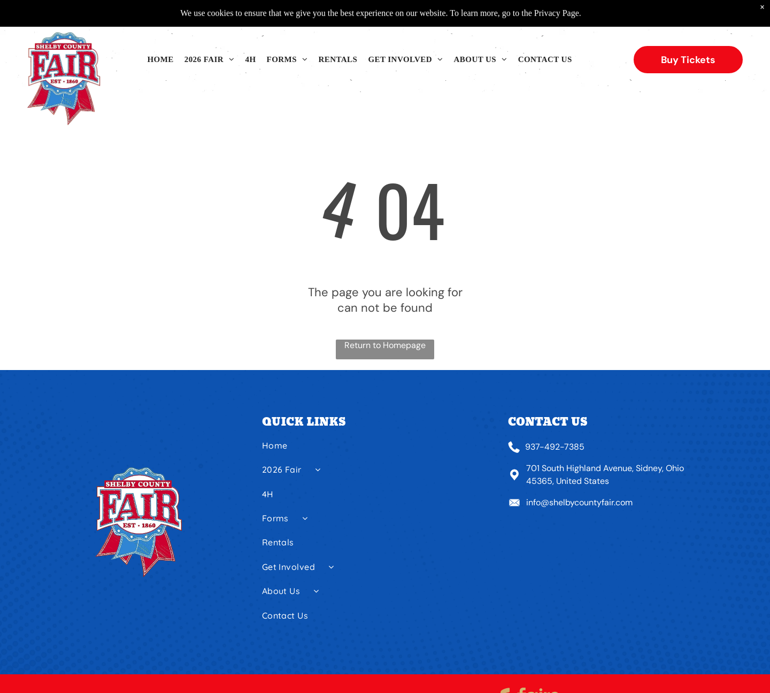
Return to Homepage (385, 345)
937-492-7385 (554, 446)
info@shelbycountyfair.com (579, 502)
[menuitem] (160, 60)
